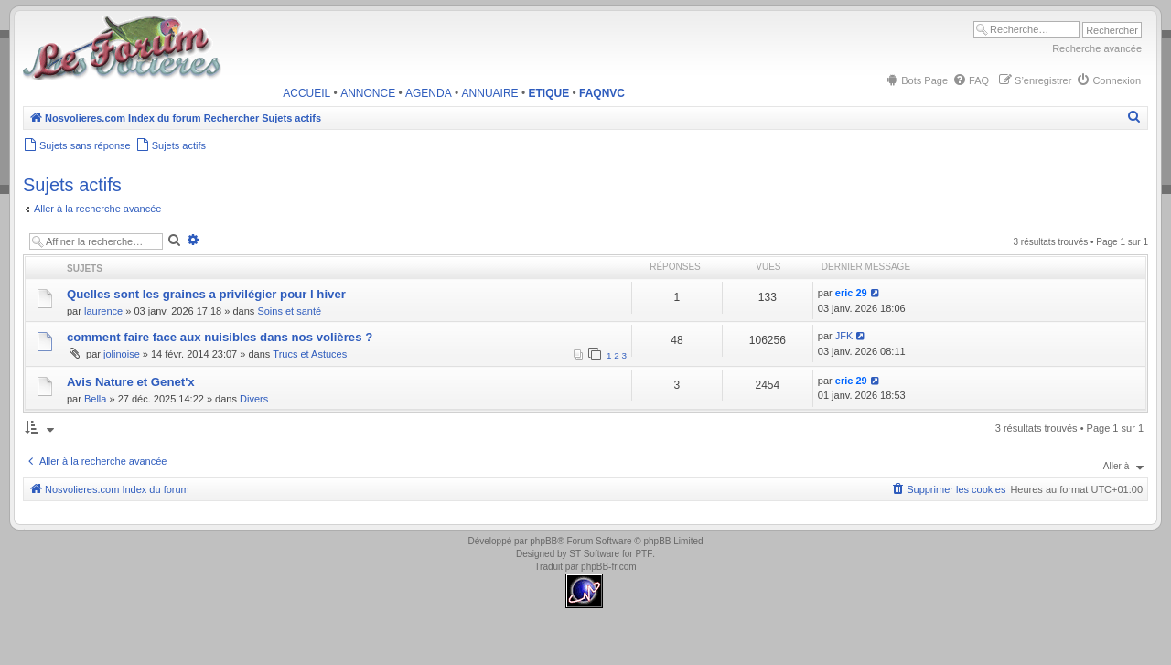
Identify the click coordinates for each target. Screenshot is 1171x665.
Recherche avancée (1097, 48)
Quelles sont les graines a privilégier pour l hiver (206, 294)
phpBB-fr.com (609, 567)
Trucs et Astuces (310, 354)
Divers (254, 398)
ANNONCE (367, 93)
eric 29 (851, 292)
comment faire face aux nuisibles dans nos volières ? (219, 337)
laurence (103, 311)
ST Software (594, 554)
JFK (844, 335)
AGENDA (428, 93)
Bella (95, 398)
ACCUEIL (306, 93)
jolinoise (121, 354)
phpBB (543, 541)
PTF (643, 554)
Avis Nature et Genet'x (131, 382)
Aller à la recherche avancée (97, 208)
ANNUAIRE (490, 93)
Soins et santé (289, 311)
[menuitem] (916, 80)
